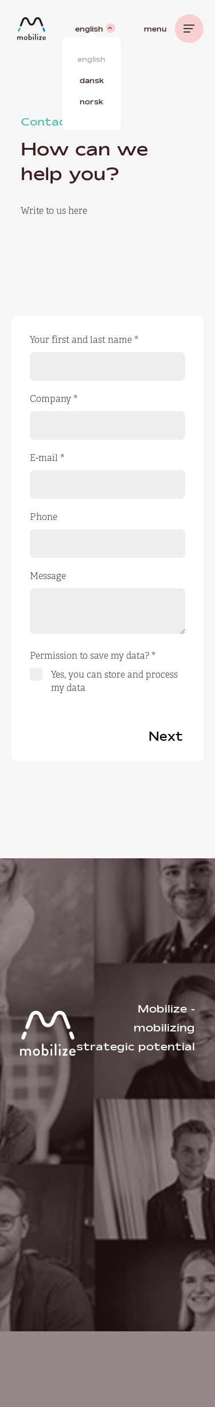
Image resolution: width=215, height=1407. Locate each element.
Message (48, 576)
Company (54, 399)
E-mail (47, 458)
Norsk (91, 101)
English (91, 59)
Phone (43, 517)
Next (165, 736)
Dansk (92, 80)
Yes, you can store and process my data (114, 681)
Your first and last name (84, 340)
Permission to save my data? (93, 656)
